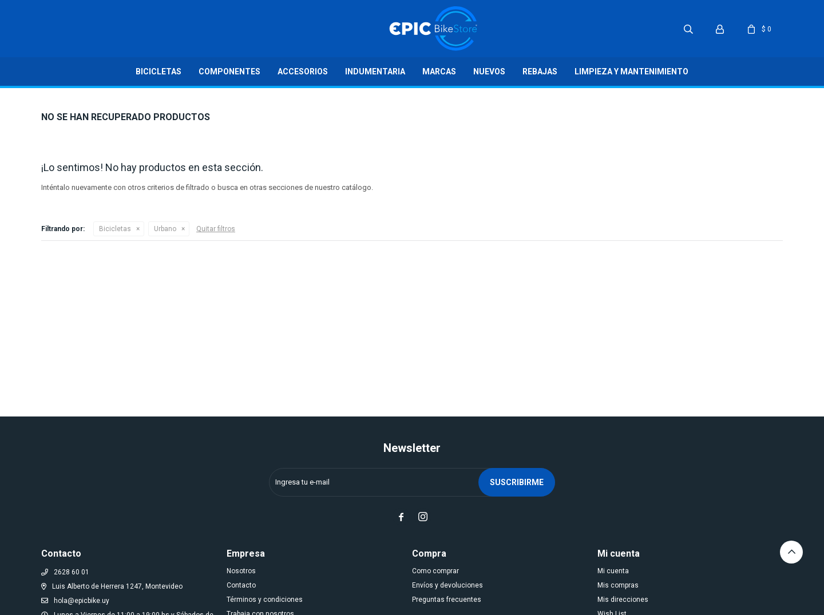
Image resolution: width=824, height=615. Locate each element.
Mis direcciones (622, 600)
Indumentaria (375, 71)
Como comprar (435, 571)
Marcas (439, 71)
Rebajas (539, 71)
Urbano (165, 229)
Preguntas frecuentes (446, 600)
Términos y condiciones (265, 600)
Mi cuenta (613, 571)
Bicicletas (158, 71)
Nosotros (241, 571)
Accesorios (303, 71)
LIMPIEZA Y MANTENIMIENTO (631, 71)
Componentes (229, 71)
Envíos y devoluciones (447, 585)
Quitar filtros (215, 229)
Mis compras (618, 585)
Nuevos (489, 71)
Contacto (241, 585)
